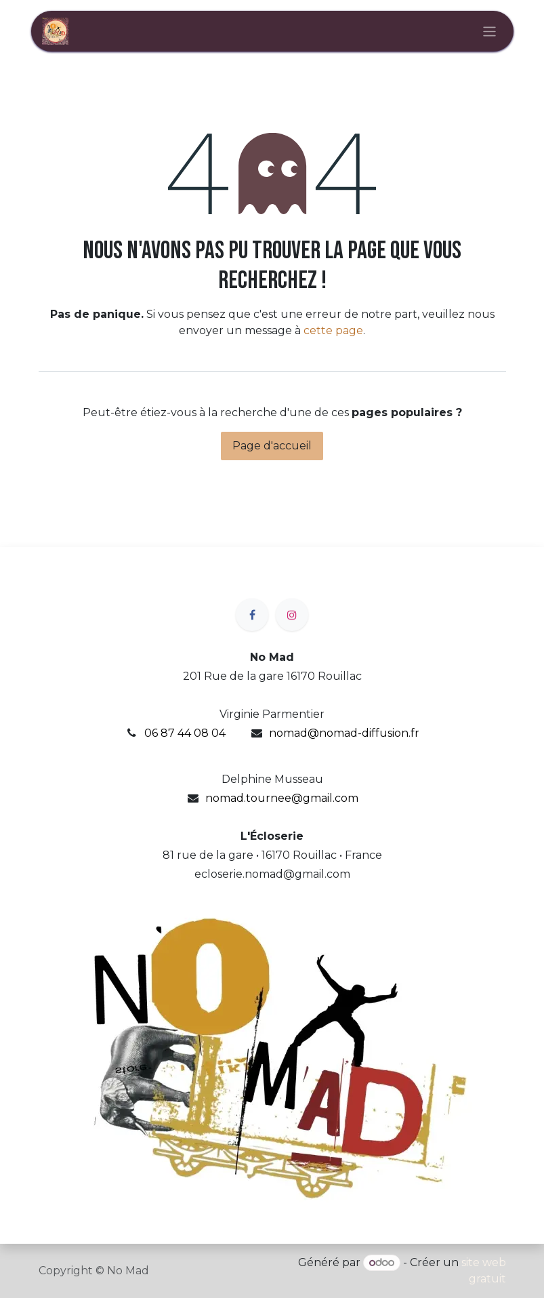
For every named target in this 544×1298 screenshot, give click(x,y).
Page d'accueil (272, 445)
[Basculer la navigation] (489, 31)
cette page (333, 330)
